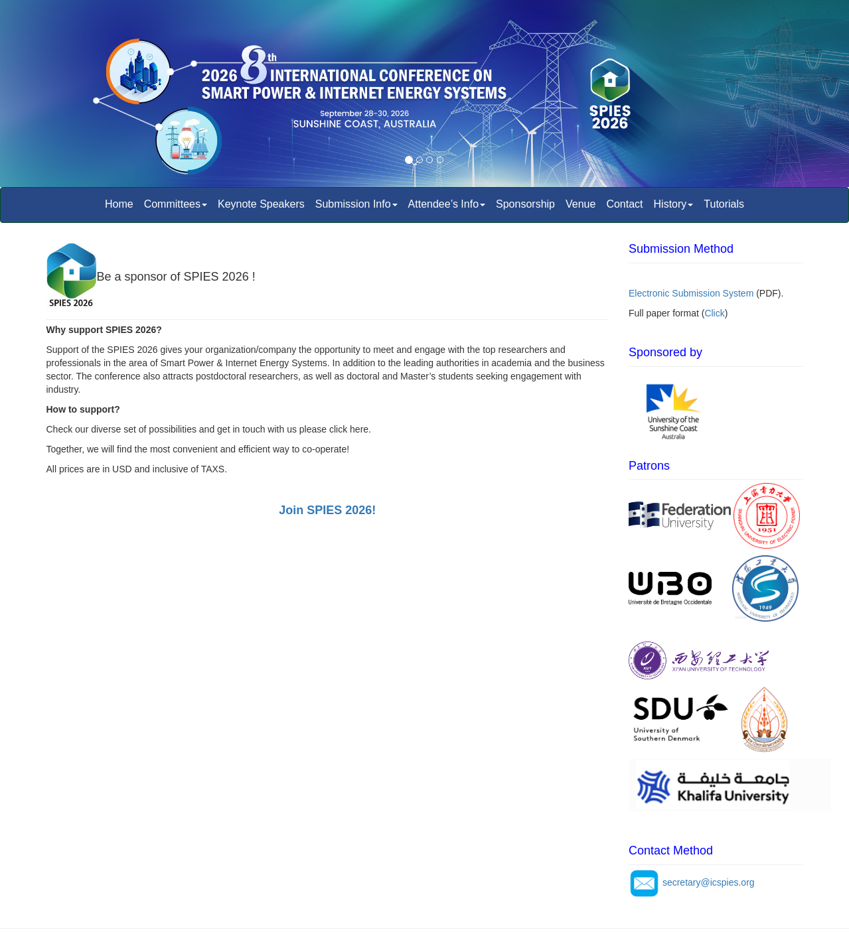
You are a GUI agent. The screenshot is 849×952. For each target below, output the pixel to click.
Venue (580, 204)
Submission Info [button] (356, 204)
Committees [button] (175, 204)
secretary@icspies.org (708, 882)
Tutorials (724, 204)
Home (119, 204)
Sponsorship (525, 204)
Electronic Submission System (691, 293)
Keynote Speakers (261, 204)
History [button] (674, 204)
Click (714, 313)
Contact (624, 204)
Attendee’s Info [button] (446, 204)
